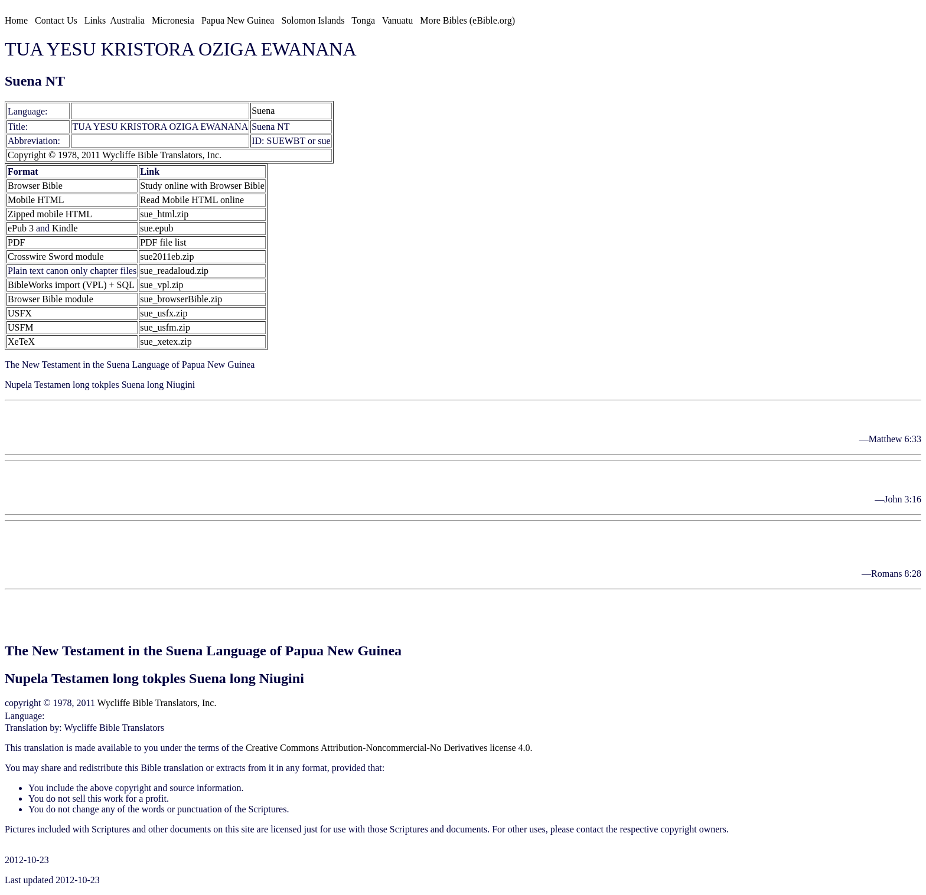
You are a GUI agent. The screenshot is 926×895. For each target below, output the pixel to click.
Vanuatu (397, 20)
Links (95, 20)
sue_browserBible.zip (181, 299)
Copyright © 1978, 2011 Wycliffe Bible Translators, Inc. (114, 155)
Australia (127, 20)
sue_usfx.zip (163, 313)
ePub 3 (21, 228)
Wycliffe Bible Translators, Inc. (157, 703)
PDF (16, 242)
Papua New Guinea (238, 20)
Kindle (65, 228)
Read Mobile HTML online (192, 200)
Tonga (363, 20)
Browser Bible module (50, 299)
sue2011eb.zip (167, 256)
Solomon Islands (312, 20)
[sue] (59, 111)
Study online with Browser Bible (202, 186)
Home (16, 20)
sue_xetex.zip (166, 342)
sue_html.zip (164, 214)
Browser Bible (35, 186)
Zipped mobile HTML (50, 214)
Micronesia (173, 20)
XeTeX (21, 342)
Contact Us (56, 20)
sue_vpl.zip (161, 285)
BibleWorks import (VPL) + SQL (71, 285)
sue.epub (156, 228)
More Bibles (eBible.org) (467, 20)
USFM (21, 327)
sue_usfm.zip (165, 327)
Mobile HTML (36, 200)
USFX (20, 313)
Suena (84, 111)
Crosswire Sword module (56, 256)
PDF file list (163, 242)
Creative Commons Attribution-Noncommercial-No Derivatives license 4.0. (389, 748)
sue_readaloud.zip (174, 271)
